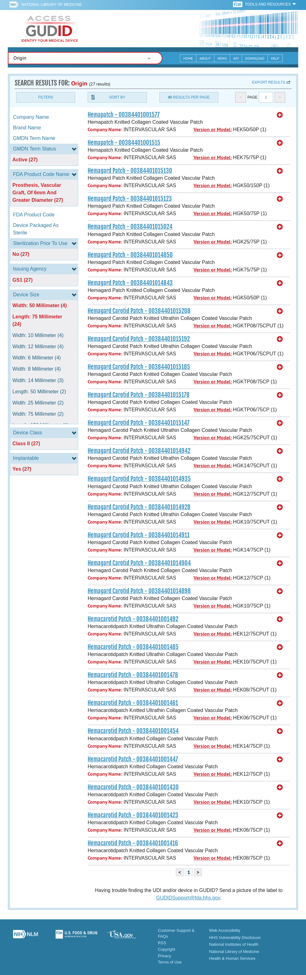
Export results (268, 82)
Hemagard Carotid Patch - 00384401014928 (139, 507)
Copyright (166, 949)
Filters (45, 97)
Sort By (117, 97)
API (236, 58)
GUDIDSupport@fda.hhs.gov (188, 897)
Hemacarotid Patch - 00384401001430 (133, 787)
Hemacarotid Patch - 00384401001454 (133, 731)
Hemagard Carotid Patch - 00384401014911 (139, 535)
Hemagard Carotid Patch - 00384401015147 (139, 423)
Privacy (164, 956)
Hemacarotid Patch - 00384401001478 (133, 675)
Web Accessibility (224, 930)
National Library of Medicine (51, 4)
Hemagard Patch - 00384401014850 (130, 255)
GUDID (50, 28)
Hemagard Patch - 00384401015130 (130, 170)
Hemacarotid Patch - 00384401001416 (133, 843)
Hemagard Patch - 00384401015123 (130, 198)
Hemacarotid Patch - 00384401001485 (133, 647)
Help (275, 58)
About (205, 58)
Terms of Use (170, 962)
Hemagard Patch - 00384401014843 (130, 283)
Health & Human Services (232, 958)
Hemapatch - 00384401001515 (124, 142)
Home (188, 58)
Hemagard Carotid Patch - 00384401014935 (139, 479)
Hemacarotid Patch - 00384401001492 (133, 619)
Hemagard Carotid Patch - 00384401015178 (139, 395)
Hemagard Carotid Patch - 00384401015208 (139, 311)
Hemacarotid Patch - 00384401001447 (133, 759)
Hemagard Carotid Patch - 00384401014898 (139, 591)
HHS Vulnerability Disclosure (235, 937)
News (222, 58)
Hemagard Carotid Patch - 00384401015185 (139, 367)
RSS (162, 942)
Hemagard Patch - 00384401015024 (130, 226)
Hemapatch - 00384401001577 (124, 114)
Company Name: (105, 129)
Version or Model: (213, 129)
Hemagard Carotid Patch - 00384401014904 (139, 563)
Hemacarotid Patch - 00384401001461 (133, 703)
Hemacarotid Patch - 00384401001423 (133, 815)
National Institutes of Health (233, 944)
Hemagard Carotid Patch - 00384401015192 (139, 339)
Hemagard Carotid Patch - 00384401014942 (139, 451)
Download (254, 58)
